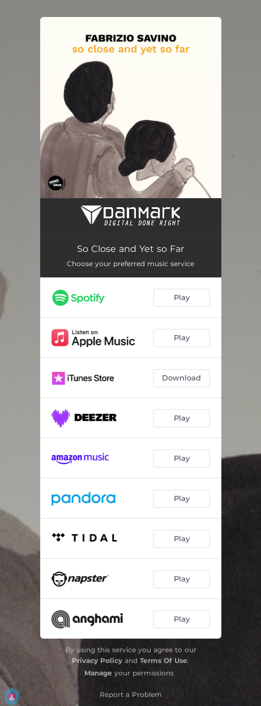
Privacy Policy (97, 660)
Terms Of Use (163, 660)
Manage (98, 673)
